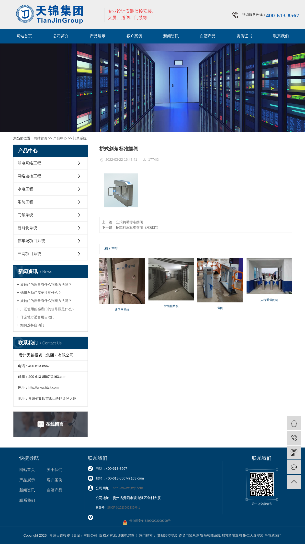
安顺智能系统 (210, 535)
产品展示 (97, 36)
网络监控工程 (29, 176)
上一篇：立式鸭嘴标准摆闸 (122, 222)
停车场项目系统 (31, 241)
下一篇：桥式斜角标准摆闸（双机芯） (131, 227)
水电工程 (25, 189)
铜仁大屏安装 (253, 535)
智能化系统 (27, 228)
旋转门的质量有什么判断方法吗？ (46, 285)
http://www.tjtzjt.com (43, 387)
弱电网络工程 (29, 163)
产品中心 (60, 138)
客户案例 (134, 36)
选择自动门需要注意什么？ (40, 293)
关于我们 (54, 470)
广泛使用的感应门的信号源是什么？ (47, 309)
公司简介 (61, 36)
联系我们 (281, 36)
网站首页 (24, 36)
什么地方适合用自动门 (37, 317)
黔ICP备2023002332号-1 (123, 507)
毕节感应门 (273, 535)
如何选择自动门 (32, 325)
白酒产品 (207, 36)
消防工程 (25, 202)
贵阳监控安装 (167, 535)
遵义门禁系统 (189, 535)
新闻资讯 (171, 36)
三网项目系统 (29, 254)
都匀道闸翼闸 (231, 535)
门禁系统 (80, 138)
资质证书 (244, 36)
